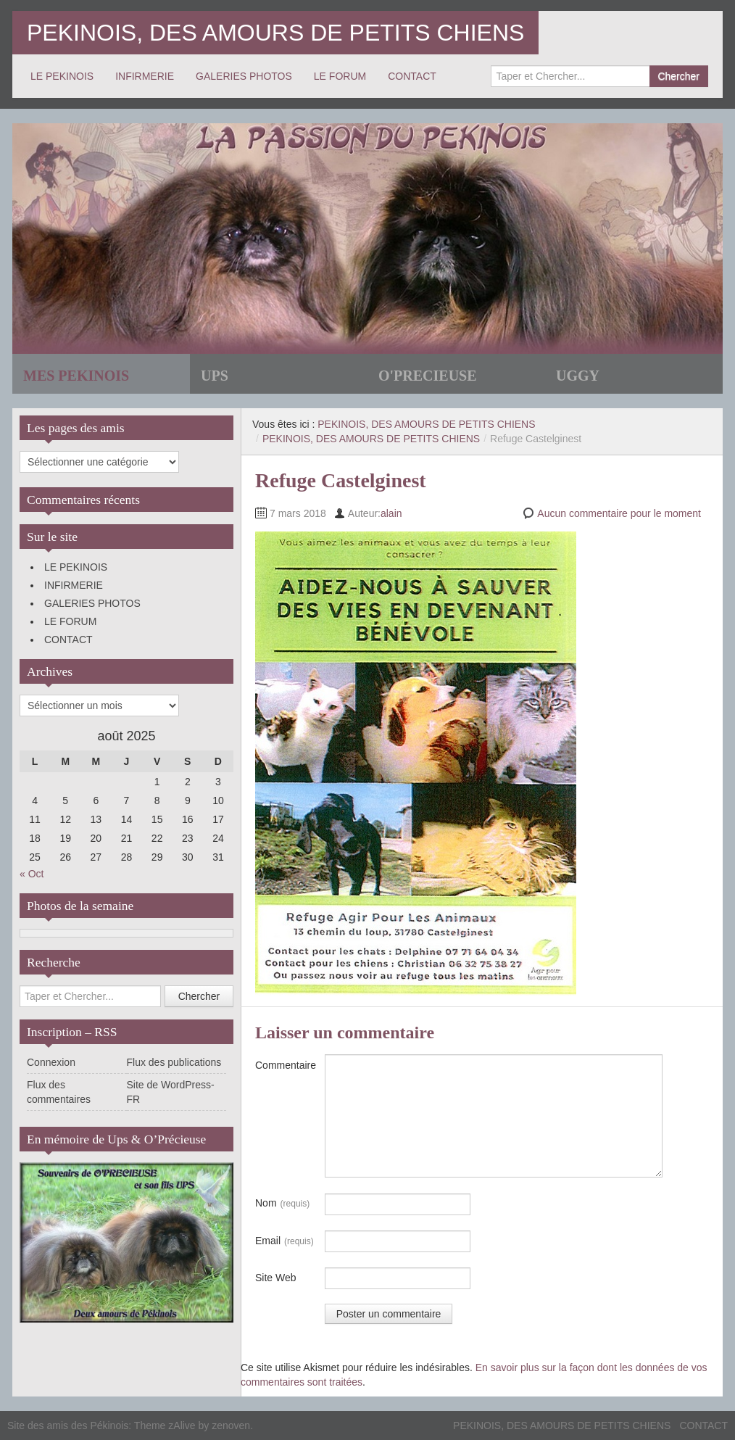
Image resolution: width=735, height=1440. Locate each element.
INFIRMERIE (144, 76)
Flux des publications (174, 1062)
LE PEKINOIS (62, 76)
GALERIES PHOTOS (244, 76)
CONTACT (412, 76)
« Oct (31, 874)
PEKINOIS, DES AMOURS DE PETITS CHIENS (275, 33)
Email (284, 1241)
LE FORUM (340, 76)
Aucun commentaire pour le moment (619, 513)
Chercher (678, 76)
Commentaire (285, 1065)
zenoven (231, 1425)
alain (391, 513)
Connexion (51, 1062)
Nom (282, 1204)
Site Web (275, 1277)
